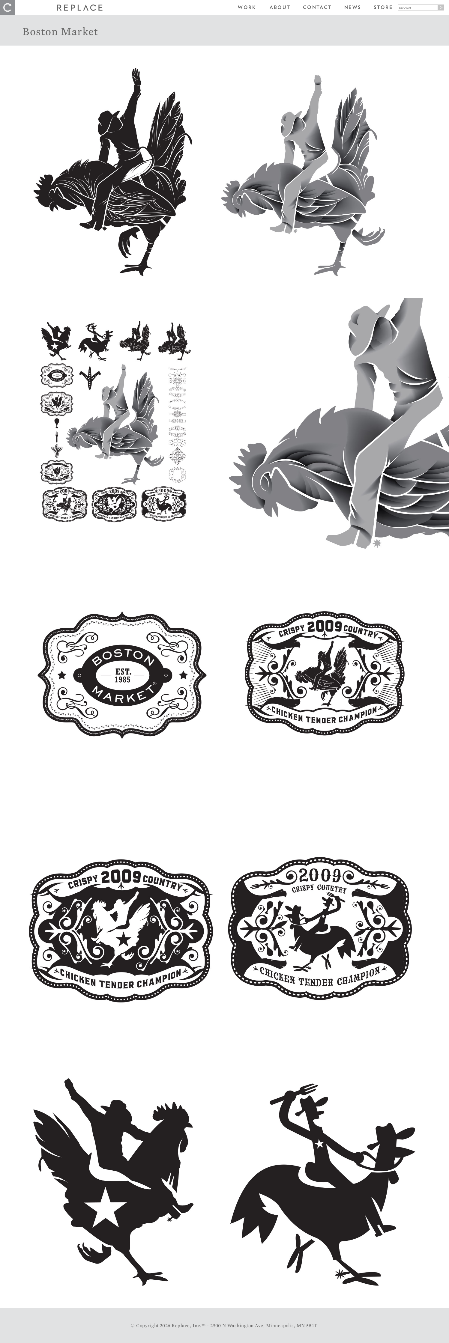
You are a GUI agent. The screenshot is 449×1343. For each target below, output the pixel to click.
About (280, 7)
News (352, 7)
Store (383, 7)
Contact (317, 7)
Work (247, 7)
